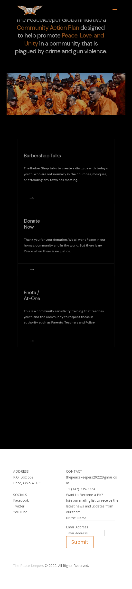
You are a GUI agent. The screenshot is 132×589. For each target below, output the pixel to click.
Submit (79, 542)
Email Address (77, 527)
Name (71, 517)
